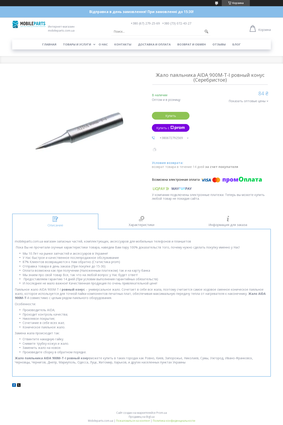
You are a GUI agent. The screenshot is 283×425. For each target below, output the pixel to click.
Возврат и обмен (191, 44)
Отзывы (219, 44)
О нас (103, 44)
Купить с (170, 128)
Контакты (122, 44)
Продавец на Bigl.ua (142, 417)
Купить (170, 116)
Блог (236, 44)
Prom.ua (161, 413)
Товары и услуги (77, 44)
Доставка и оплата (154, 44)
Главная (49, 44)
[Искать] (206, 31)
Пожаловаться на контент (133, 421)
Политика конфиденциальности (174, 421)
